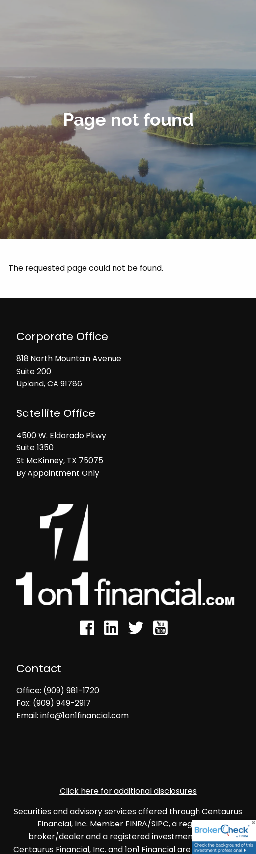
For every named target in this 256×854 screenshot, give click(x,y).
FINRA (136, 824)
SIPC (160, 824)
